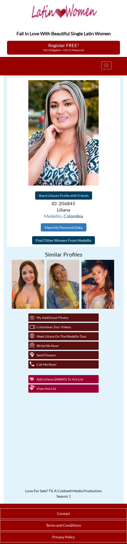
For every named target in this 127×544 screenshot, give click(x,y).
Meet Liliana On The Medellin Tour (62, 336)
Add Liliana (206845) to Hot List (60, 379)
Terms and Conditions (63, 525)
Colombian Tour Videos (54, 327)
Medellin (53, 216)
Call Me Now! (47, 364)
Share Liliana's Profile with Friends (64, 195)
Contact (63, 513)
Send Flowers (46, 355)
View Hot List (46, 389)
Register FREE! (63, 47)
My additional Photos (52, 318)
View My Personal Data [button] (63, 227)
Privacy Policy (63, 537)
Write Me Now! (48, 346)
